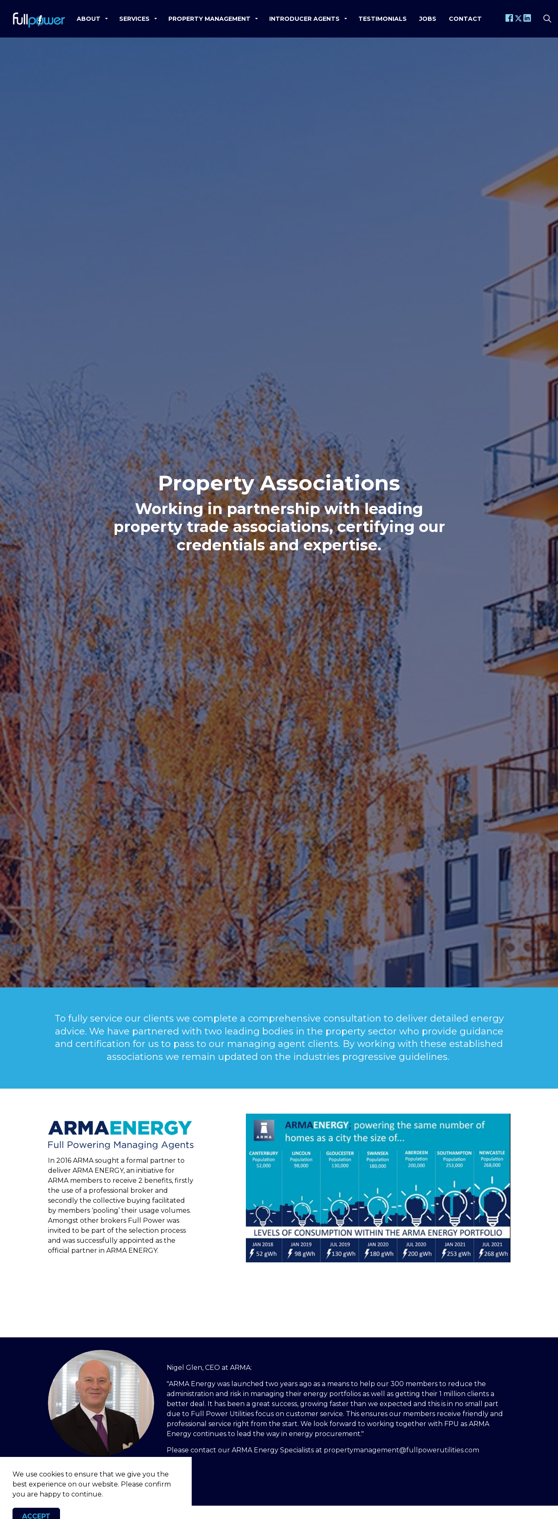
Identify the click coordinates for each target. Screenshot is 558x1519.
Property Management (209, 18)
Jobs (427, 18)
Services (134, 18)
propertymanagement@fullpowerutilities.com (401, 1450)
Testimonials (382, 18)
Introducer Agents (304, 18)
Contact (465, 18)
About (88, 18)
